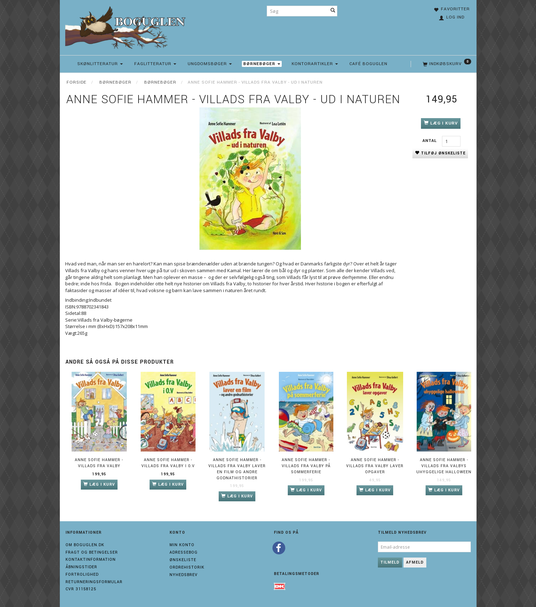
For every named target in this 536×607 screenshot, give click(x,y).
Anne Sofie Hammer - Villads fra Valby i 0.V (168, 463)
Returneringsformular (94, 582)
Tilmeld (390, 562)
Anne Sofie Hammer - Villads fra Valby (99, 463)
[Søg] (333, 11)
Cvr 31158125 (81, 589)
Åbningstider (81, 567)
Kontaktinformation (91, 559)
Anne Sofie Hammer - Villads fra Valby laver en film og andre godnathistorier (237, 468)
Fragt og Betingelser (92, 552)
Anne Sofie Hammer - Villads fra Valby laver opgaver (375, 465)
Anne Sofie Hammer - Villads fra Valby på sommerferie (306, 465)
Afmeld (415, 562)
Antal (430, 141)
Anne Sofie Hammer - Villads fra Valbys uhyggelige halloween (444, 465)
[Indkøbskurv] (446, 64)
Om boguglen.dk (85, 545)
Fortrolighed (82, 574)
